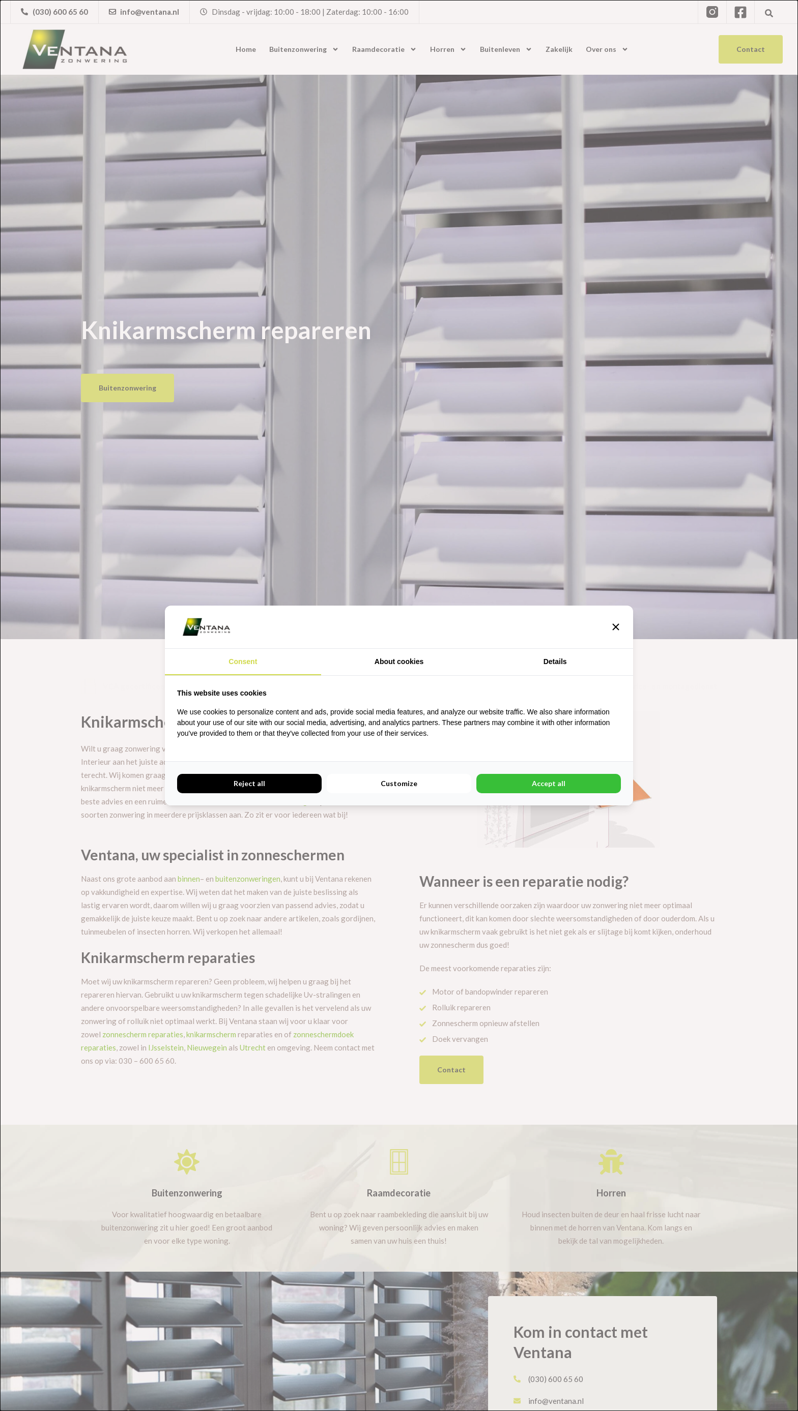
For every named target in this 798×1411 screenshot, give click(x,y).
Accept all (548, 783)
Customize (399, 783)
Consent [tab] (243, 661)
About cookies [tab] (399, 661)
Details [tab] (555, 661)
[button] (616, 627)
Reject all (249, 783)
